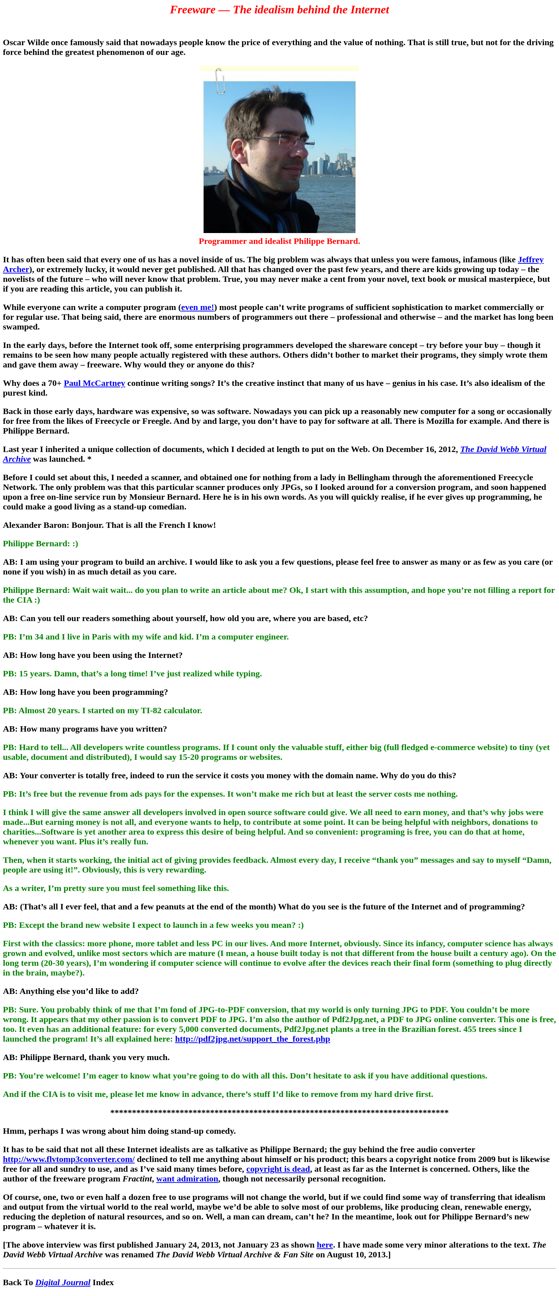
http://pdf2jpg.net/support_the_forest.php (252, 1038)
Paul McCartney (94, 383)
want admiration (187, 1178)
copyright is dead (278, 1169)
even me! (197, 307)
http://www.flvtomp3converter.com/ (69, 1159)
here (325, 1244)
